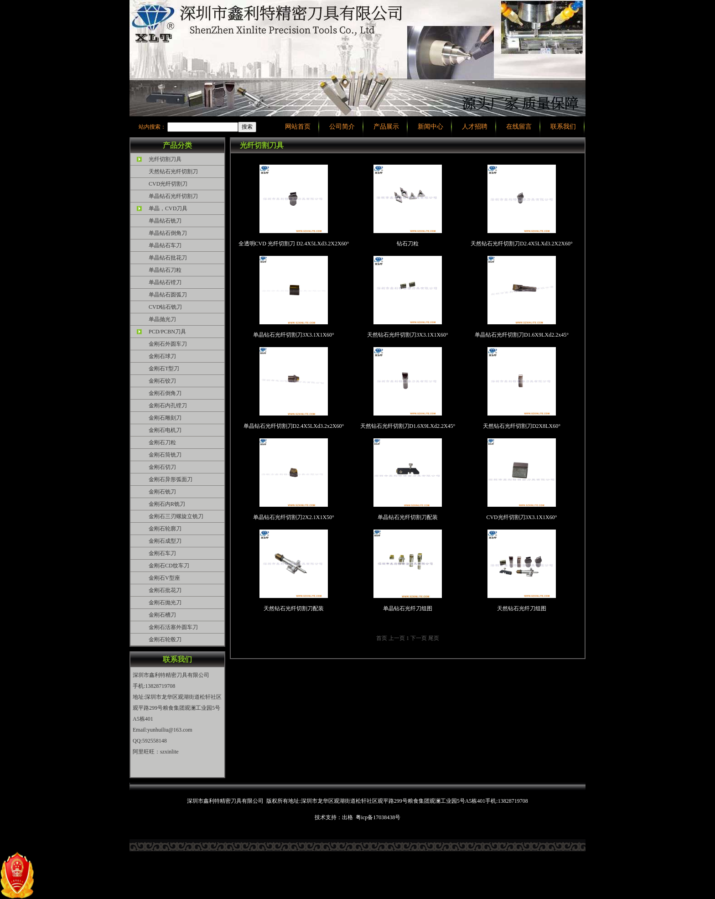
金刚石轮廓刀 (165, 528)
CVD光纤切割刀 (168, 184)
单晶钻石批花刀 (168, 258)
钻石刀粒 (407, 206)
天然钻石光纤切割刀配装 (293, 571)
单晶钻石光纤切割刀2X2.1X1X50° (293, 479)
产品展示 (386, 126)
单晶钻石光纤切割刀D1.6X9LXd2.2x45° (522, 297)
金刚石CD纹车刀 (169, 565)
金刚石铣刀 (162, 491)
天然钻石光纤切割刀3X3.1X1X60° (407, 297)
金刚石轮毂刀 (165, 639)
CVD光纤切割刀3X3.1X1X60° (521, 479)
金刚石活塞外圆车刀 (173, 627)
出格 (347, 817)
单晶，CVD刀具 (168, 208)
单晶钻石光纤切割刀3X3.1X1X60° (293, 297)
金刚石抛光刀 (165, 602)
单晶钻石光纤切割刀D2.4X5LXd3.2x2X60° (294, 388)
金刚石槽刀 (162, 615)
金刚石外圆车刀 (168, 344)
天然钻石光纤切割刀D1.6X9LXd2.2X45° (408, 388)
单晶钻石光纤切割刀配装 (407, 479)
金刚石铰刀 (162, 381)
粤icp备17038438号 (378, 817)
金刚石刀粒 (162, 442)
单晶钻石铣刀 (165, 221)
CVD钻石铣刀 (165, 307)
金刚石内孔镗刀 (168, 405)
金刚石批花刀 (165, 590)
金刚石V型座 (164, 578)
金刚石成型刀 (165, 541)
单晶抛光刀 (162, 319)
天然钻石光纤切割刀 (173, 171)
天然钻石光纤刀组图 (521, 571)
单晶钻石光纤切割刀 (173, 196)
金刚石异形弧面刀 (170, 479)
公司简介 (342, 126)
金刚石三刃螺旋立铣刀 (176, 516)
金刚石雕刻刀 (165, 418)
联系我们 (563, 126)
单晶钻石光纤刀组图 (407, 571)
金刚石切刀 (162, 467)
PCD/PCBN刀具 (167, 331)
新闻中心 (430, 126)
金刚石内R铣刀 (167, 504)
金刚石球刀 (162, 356)
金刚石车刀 (162, 553)
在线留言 (519, 126)
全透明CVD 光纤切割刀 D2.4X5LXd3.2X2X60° (293, 206)
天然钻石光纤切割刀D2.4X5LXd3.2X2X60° (521, 206)
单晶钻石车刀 (165, 245)
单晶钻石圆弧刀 (168, 294)
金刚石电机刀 (165, 430)
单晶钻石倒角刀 (168, 233)
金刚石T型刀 (164, 368)
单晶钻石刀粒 (165, 270)
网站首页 (298, 126)
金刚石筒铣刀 (165, 455)
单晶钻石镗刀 (165, 282)
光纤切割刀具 (165, 159)
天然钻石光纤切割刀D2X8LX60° (521, 388)
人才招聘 (474, 126)
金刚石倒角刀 (165, 393)
